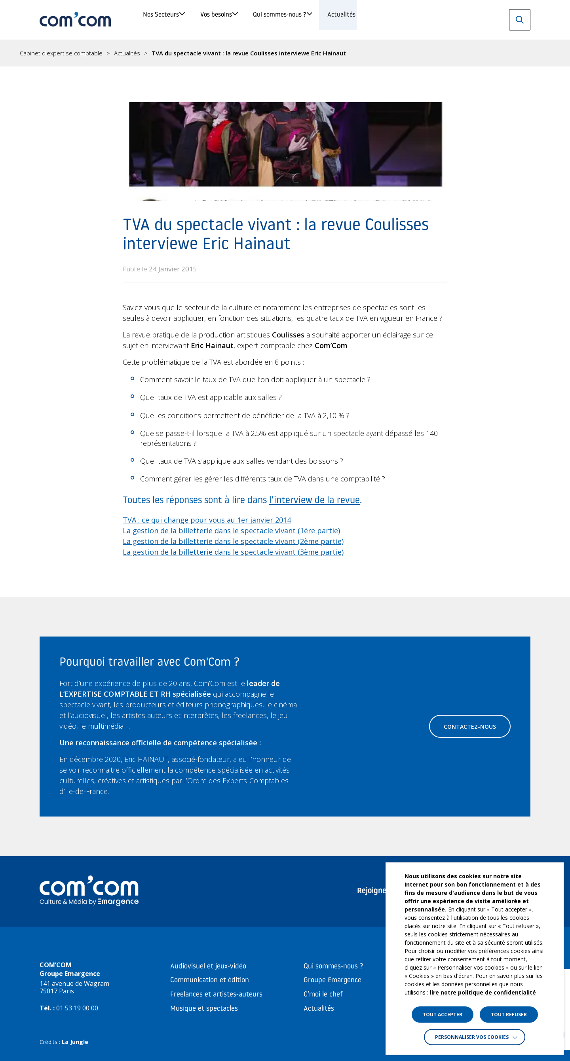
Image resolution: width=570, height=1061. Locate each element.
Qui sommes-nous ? (342, 19)
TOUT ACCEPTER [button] (442, 1014)
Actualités (430, 19)
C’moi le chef (323, 994)
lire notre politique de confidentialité (483, 992)
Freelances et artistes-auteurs (216, 994)
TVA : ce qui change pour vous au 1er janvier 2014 (207, 520)
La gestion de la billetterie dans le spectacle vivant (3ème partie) (233, 552)
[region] (285, 53)
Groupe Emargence (332, 980)
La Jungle (75, 1042)
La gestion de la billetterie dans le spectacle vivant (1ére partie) (231, 530)
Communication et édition (209, 980)
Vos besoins (251, 19)
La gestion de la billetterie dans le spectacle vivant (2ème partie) (233, 541)
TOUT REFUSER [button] (509, 1014)
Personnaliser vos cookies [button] (472, 1037)
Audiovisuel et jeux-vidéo (208, 966)
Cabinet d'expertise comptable (61, 53)
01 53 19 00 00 (77, 1008)
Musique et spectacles (204, 1009)
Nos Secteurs (170, 19)
